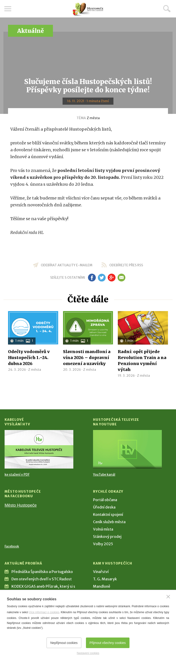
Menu (8, 8)
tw (101, 277)
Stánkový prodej (107, 536)
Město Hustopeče (21, 505)
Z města (93, 118)
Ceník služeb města (109, 522)
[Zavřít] (168, 596)
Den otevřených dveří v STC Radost (41, 579)
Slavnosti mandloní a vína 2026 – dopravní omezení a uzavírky (86, 357)
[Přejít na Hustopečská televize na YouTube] (127, 449)
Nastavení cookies (88, 653)
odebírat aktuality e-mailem (66, 265)
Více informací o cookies (44, 612)
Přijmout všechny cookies (108, 643)
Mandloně (101, 586)
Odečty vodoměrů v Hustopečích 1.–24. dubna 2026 (29, 357)
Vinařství (101, 571)
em (121, 277)
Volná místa (103, 529)
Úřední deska (104, 507)
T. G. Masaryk (105, 579)
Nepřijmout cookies (63, 643)
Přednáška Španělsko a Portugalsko (42, 571)
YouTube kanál (104, 474)
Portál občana (105, 499)
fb (92, 277)
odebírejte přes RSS (126, 265)
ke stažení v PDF (17, 474)
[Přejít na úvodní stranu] (88, 9)
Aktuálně (30, 30)
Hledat (166, 8)
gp (111, 277)
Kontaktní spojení (108, 514)
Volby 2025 (103, 544)
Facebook (12, 546)
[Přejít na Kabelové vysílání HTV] (39, 449)
